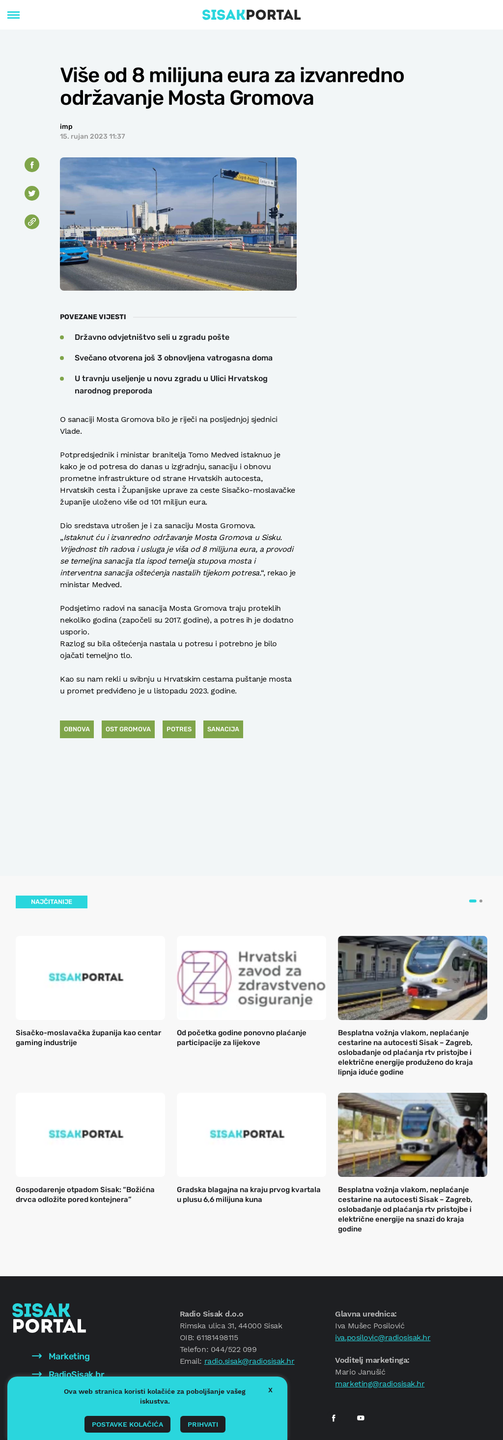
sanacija (223, 729)
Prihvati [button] (203, 1424)
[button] (472, 901)
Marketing (60, 1356)
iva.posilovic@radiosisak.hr (382, 1337)
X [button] (270, 1390)
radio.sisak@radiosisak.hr (249, 1361)
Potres (179, 729)
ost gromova (128, 729)
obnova (77, 729)
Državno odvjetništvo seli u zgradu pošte (152, 337)
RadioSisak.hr (68, 1374)
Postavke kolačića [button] (127, 1424)
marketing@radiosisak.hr (379, 1383)
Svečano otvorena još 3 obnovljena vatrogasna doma (174, 357)
